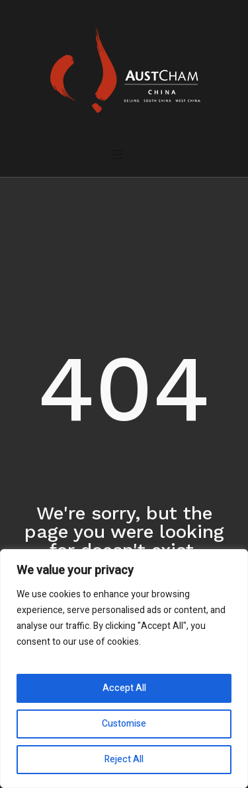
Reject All (124, 759)
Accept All (124, 688)
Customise (124, 724)
